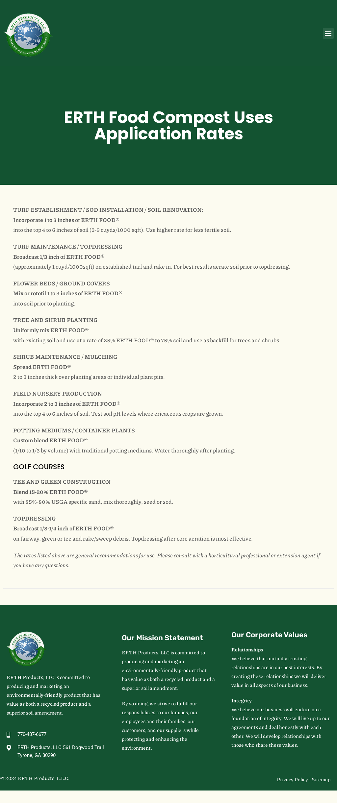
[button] (328, 33)
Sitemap (321, 779)
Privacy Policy (292, 779)
